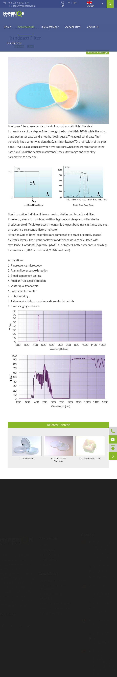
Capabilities (48, 572)
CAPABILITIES (72, 27)
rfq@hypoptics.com (22, 5)
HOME (7, 27)
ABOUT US (92, 27)
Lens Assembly (50, 27)
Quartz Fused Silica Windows (58, 459)
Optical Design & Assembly (55, 601)
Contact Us (14, 43)
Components (26, 27)
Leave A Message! (97, 52)
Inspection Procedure (51, 579)
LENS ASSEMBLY (49, 553)
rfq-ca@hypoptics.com (102, 640)
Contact (86, 535)
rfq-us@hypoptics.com (102, 609)
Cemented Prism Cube (90, 458)
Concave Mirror (27, 458)
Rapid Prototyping (50, 611)
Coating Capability (50, 592)
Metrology (45, 597)
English (90, 4)
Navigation (47, 536)
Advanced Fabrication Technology (52, 585)
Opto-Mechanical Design (54, 606)
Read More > (9, 614)
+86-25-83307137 (16, 2)
